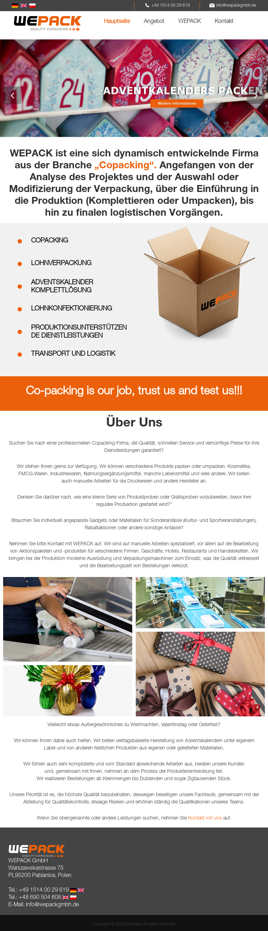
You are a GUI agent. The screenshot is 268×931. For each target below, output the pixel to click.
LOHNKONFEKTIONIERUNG (71, 309)
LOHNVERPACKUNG (61, 263)
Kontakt (224, 22)
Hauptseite (117, 22)
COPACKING (49, 241)
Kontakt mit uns (205, 818)
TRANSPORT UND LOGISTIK (73, 354)
